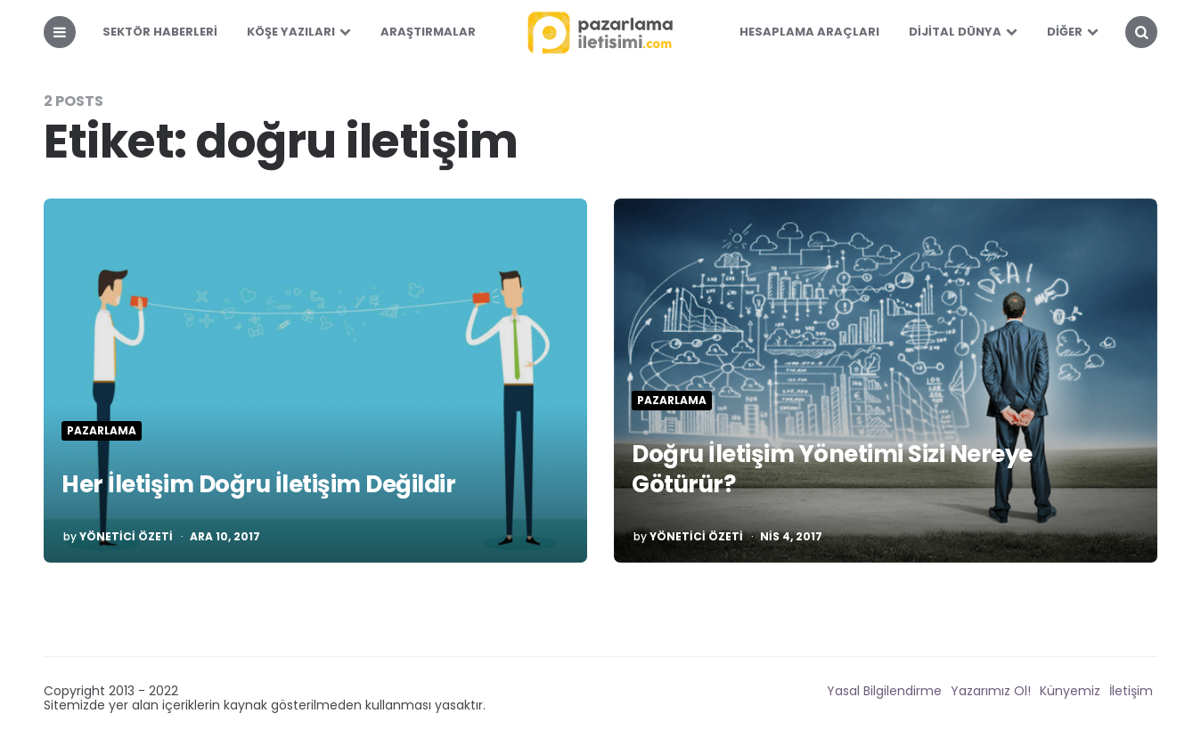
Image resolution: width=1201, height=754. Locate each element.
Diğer (1065, 31)
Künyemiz (1070, 691)
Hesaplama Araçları (809, 31)
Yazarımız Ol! (991, 691)
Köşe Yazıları (291, 31)
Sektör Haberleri (159, 31)
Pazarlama (101, 431)
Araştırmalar (428, 31)
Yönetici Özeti (126, 537)
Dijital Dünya (955, 31)
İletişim (1131, 691)
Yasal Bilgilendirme (884, 691)
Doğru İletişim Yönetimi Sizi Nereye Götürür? (832, 469)
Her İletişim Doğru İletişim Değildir (258, 484)
